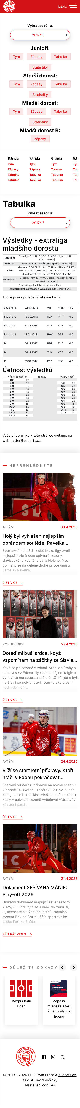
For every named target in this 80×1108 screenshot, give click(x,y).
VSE (53, 274)
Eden (21, 994)
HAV (43, 267)
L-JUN (67, 256)
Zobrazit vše (64, 289)
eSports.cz (67, 1075)
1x (27, 403)
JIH (59, 267)
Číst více (13, 582)
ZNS (69, 274)
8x (73, 388)
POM (67, 270)
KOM (74, 267)
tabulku (32, 285)
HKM (54, 267)
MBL (39, 270)
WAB (58, 274)
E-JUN (33, 256)
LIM (34, 270)
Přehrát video (17, 934)
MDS (45, 270)
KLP (68, 267)
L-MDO (50, 259)
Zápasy (36, 57)
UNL (44, 274)
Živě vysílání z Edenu (58, 999)
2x (27, 400)
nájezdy (61, 278)
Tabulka (60, 57)
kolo (24, 263)
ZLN (64, 274)
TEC (34, 274)
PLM (62, 270)
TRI (39, 274)
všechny (24, 278)
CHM (37, 267)
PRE (73, 270)
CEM (31, 267)
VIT (49, 274)
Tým (16, 57)
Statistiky (40, 67)
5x (73, 394)
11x (27, 385)
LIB (30, 270)
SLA (24, 274)
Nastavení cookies (40, 1085)
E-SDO (42, 256)
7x (27, 388)
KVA (21, 270)
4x (27, 379)
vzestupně (65, 263)
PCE (56, 270)
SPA (29, 274)
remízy (34, 278)
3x (27, 394)
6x (27, 382)
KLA (63, 267)
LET (26, 270)
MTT (51, 270)
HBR (48, 267)
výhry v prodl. (47, 278)
